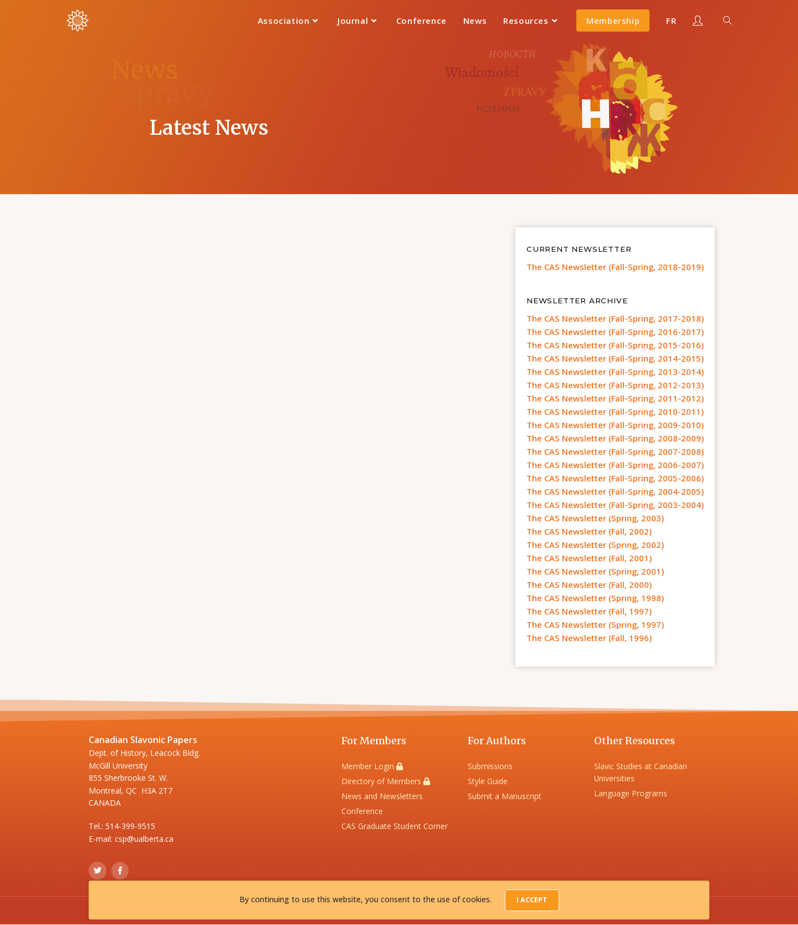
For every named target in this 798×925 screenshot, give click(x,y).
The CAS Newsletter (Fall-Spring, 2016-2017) (615, 331)
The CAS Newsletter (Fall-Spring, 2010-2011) (615, 411)
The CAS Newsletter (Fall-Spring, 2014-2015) (615, 358)
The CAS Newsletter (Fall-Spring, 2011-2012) (615, 398)
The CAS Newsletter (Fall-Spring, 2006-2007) (615, 464)
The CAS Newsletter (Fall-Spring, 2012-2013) (615, 384)
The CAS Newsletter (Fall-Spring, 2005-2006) (615, 478)
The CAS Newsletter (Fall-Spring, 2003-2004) (615, 504)
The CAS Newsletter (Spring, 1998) (595, 597)
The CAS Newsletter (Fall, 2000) (589, 584)
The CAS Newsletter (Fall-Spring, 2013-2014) (615, 371)
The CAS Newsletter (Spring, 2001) (595, 571)
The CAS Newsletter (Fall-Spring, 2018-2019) (615, 266)
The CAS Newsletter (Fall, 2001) (589, 557)
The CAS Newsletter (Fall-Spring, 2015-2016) (615, 344)
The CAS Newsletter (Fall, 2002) (589, 531)
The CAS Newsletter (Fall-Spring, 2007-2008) (615, 451)
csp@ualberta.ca (144, 838)
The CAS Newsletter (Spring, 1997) (595, 624)
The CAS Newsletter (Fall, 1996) (589, 637)
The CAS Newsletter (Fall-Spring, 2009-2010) (615, 424)
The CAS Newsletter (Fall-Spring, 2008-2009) (615, 438)
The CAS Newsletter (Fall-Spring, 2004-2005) (615, 491)
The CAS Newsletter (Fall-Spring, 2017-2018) (615, 318)
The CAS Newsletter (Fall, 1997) (589, 611)
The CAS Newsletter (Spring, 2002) (595, 544)
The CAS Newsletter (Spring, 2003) (595, 518)
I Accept (532, 901)
